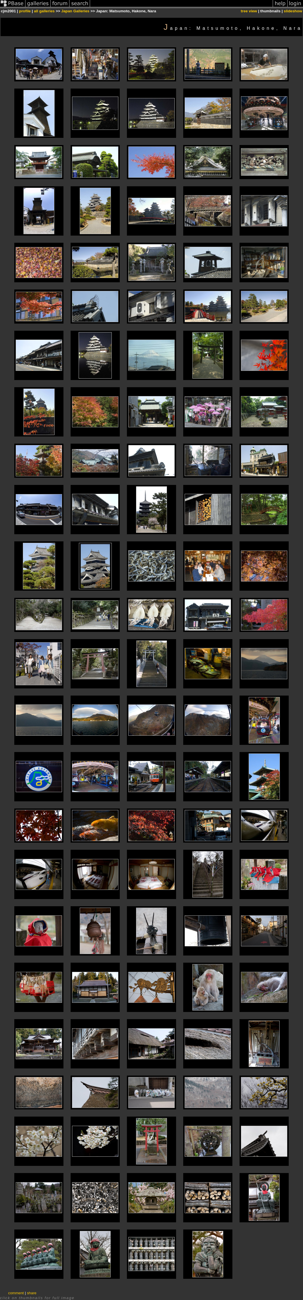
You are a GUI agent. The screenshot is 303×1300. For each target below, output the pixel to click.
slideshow (293, 11)
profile (25, 11)
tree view (249, 11)
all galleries (44, 11)
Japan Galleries (75, 11)
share (31, 1293)
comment (16, 1293)
